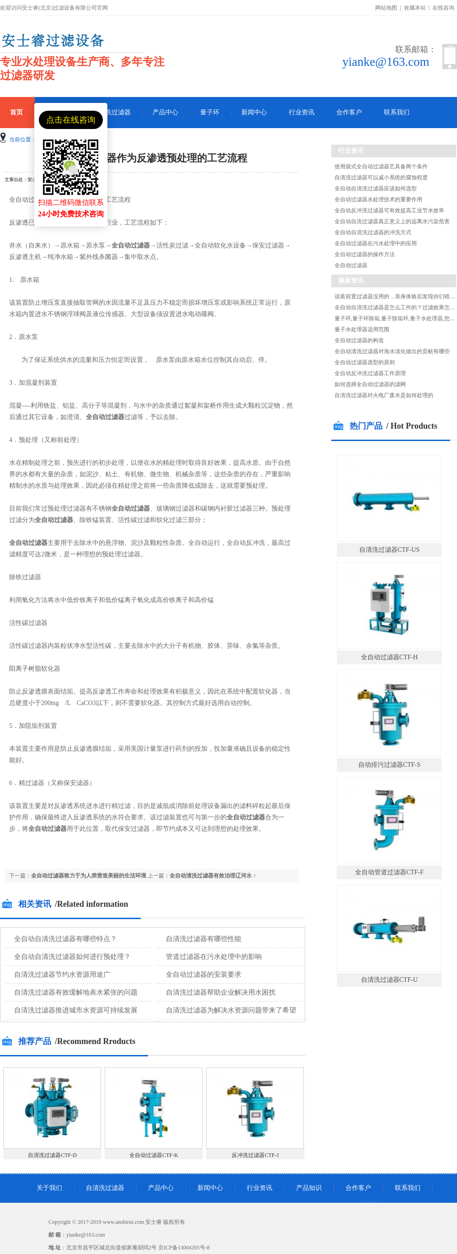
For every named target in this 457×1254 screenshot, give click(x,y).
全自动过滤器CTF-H (389, 657)
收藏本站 (415, 8)
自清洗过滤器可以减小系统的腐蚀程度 (381, 177)
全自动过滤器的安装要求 (203, 974)
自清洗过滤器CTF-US (389, 549)
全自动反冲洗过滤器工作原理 (370, 373)
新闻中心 (254, 112)
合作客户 (349, 112)
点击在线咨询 (71, 119)
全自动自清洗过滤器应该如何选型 (376, 188)
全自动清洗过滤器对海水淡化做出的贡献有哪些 (392, 351)
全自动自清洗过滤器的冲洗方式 (373, 232)
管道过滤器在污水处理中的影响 (214, 956)
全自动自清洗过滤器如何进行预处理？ (72, 956)
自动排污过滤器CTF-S (389, 764)
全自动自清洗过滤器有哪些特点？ (65, 938)
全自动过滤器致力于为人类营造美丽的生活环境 (88, 875)
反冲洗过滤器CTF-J (255, 1155)
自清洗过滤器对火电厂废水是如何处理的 (384, 395)
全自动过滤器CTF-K (153, 1155)
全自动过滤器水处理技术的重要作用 (378, 199)
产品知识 (309, 1187)
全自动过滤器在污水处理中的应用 (376, 243)
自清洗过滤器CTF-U (389, 979)
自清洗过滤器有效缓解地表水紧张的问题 (76, 992)
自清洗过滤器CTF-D (52, 1155)
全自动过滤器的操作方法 (365, 254)
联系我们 (396, 112)
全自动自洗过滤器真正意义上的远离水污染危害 (392, 221)
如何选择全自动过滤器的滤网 (370, 384)
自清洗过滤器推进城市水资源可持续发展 (76, 1010)
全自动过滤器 (351, 265)
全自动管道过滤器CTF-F (389, 872)
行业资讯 (301, 112)
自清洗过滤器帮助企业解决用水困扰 (221, 992)
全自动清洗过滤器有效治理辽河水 (211, 875)
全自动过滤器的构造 (359, 340)
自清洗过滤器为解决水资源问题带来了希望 (231, 1010)
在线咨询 (443, 8)
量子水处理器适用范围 (362, 329)
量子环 (209, 112)
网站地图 (386, 8)
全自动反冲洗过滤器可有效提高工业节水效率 (389, 210)
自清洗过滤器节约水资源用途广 (62, 974)
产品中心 (165, 112)
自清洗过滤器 (111, 112)
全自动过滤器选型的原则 (365, 362)
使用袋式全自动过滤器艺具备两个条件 (381, 166)
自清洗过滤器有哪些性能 (203, 938)
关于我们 (49, 1187)
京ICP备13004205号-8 (184, 1247)
